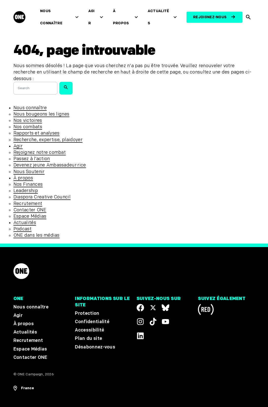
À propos (121, 17)
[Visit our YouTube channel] (165, 322)
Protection (87, 313)
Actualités (158, 17)
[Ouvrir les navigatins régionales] (23, 388)
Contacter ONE (29, 210)
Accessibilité (89, 330)
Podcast (22, 229)
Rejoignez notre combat (39, 152)
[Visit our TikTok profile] (153, 322)
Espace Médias (29, 216)
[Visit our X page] (153, 307)
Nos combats (27, 127)
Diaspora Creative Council (42, 197)
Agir (91, 17)
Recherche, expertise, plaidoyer (47, 139)
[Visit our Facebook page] (140, 307)
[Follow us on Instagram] (140, 322)
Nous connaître (51, 17)
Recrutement (27, 203)
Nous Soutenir (29, 171)
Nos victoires (27, 120)
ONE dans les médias (36, 235)
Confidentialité (92, 321)
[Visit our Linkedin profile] (140, 336)
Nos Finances (28, 184)
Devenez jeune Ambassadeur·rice (49, 165)
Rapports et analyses (36, 133)
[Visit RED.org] (206, 310)
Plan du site (88, 338)
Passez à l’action (31, 158)
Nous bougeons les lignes (41, 114)
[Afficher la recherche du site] (248, 17)
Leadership (25, 190)
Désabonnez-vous (95, 347)
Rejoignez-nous (210, 17)
